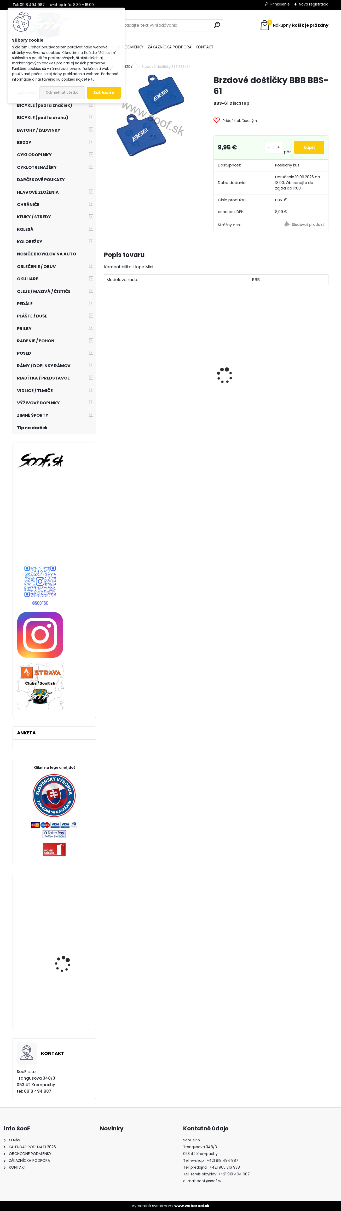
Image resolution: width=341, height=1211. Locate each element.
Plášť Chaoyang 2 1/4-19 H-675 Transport (302, 396)
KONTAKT (204, 47)
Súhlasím (103, 93)
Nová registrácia (313, 4)
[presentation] (107, 366)
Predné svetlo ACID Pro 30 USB (131, 388)
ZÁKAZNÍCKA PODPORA (170, 47)
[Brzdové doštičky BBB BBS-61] (150, 115)
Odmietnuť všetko (62, 92)
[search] (217, 25)
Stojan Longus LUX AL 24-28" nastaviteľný (186, 401)
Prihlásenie (280, 4)
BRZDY (127, 66)
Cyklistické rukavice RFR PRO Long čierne (69, 911)
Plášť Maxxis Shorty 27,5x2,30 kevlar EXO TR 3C (68, 963)
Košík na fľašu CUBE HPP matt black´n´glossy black (242, 391)
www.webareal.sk (191, 1205)
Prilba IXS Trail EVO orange (64, 1009)
